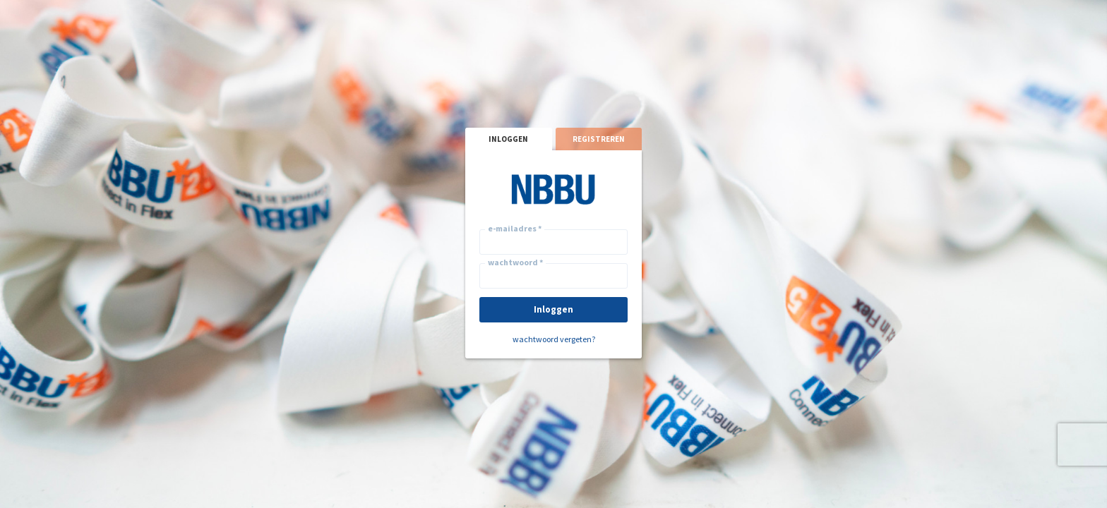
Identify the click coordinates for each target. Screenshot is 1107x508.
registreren (599, 139)
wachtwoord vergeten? (554, 339)
